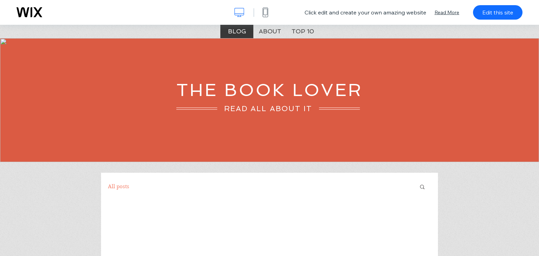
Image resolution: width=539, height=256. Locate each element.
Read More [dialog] (446, 12)
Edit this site (497, 12)
